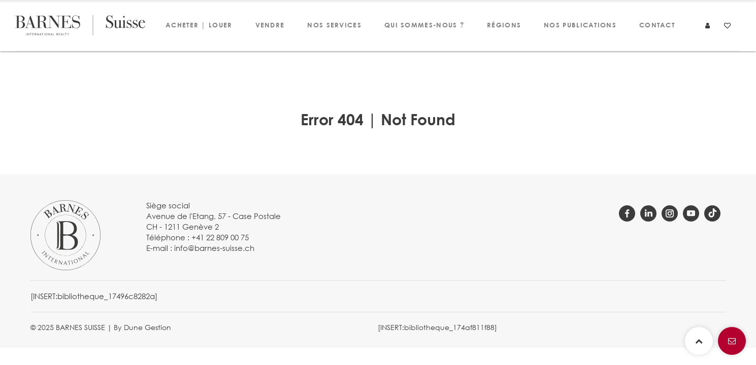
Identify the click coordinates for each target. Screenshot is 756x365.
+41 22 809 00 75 (220, 237)
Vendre (270, 25)
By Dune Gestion (142, 327)
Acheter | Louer (199, 25)
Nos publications (580, 25)
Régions (504, 25)
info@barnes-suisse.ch (214, 248)
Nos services (334, 25)
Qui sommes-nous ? (424, 25)
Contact (657, 25)
